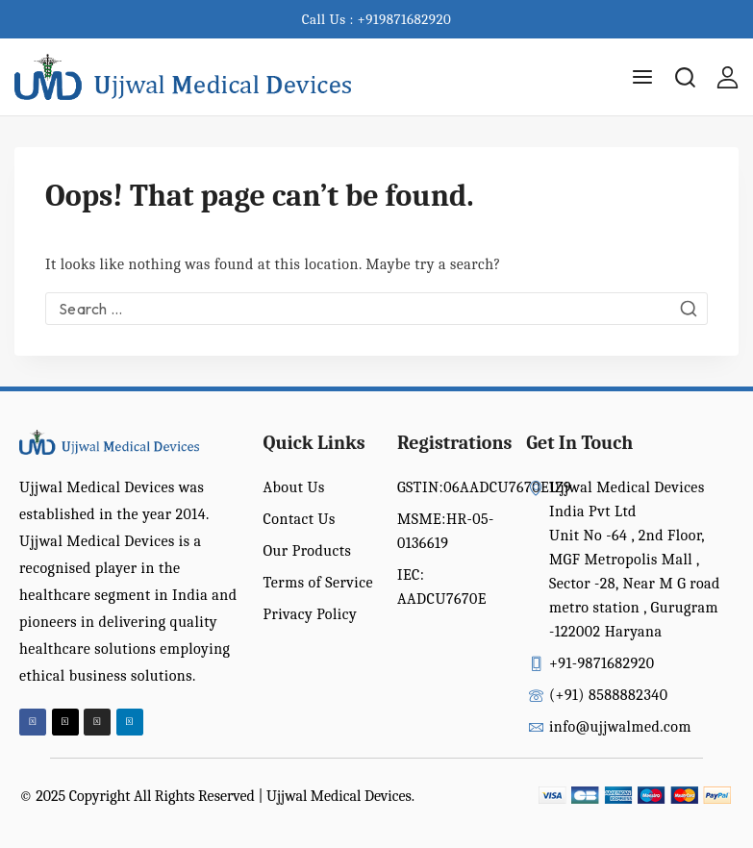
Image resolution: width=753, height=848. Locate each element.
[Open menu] (642, 76)
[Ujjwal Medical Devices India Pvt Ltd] (182, 77)
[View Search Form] (685, 77)
